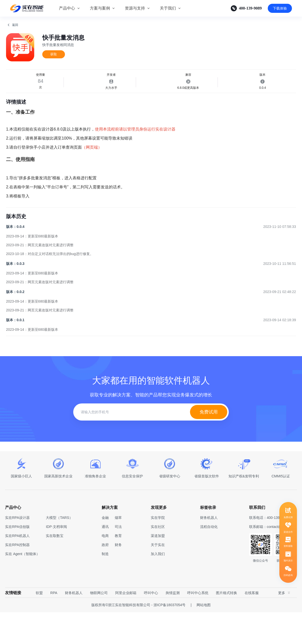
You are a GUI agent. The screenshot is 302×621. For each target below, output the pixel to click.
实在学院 (158, 526)
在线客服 (252, 602)
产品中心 (67, 8)
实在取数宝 (54, 545)
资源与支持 (135, 8)
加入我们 (158, 563)
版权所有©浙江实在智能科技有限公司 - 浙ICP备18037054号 (138, 614)
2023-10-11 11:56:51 (279, 272)
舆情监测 (173, 602)
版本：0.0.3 (15, 272)
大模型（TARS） (59, 526)
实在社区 (158, 535)
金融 (105, 526)
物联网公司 (99, 602)
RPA (53, 602)
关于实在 (158, 554)
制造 (105, 563)
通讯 (105, 535)
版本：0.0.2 (15, 301)
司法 (118, 535)
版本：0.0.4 (15, 235)
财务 (118, 554)
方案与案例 (100, 8)
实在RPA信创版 (17, 535)
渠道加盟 (158, 545)
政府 (105, 554)
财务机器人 (74, 602)
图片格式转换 (226, 602)
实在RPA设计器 (17, 526)
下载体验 (280, 8)
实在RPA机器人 (17, 545)
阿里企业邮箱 (125, 602)
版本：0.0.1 (15, 329)
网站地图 (204, 614)
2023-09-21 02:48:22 (279, 301)
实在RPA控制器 (17, 554)
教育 (118, 545)
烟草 (118, 526)
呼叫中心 (151, 602)
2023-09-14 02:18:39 (279, 329)
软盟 (39, 602)
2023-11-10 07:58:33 (279, 235)
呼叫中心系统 (197, 602)
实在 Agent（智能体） (22, 563)
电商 (105, 545)
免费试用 (209, 420)
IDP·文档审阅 (56, 535)
